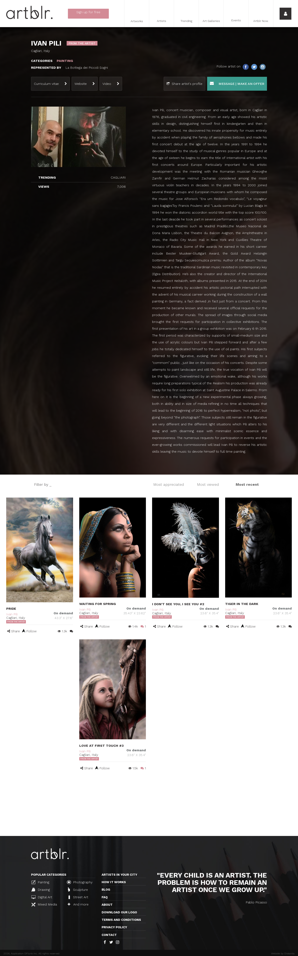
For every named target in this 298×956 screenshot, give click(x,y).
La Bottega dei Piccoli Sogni (86, 68)
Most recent (247, 484)
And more (78, 904)
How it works (114, 882)
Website (80, 84)
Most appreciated (168, 484)
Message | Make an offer (237, 83)
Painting (40, 882)
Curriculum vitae (46, 84)
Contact (109, 935)
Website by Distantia (282, 953)
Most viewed (208, 484)
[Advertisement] (149, 805)
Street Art (78, 897)
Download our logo (119, 912)
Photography (80, 882)
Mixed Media (44, 904)
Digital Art (41, 897)
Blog (106, 889)
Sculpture (78, 889)
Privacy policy (114, 927)
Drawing (40, 889)
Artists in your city (119, 875)
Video (106, 84)
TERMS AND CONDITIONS (121, 920)
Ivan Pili (12, 614)
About (107, 905)
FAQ (105, 897)
